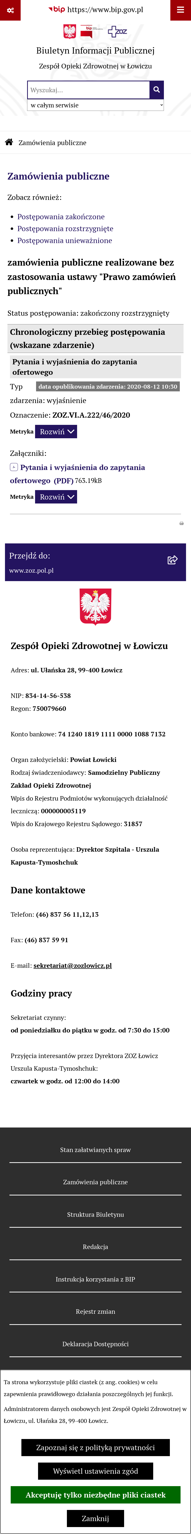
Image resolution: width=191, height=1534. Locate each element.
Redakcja (95, 1247)
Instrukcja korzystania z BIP (95, 1279)
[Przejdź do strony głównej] (95, 50)
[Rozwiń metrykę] (56, 431)
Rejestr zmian (95, 1311)
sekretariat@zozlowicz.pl (73, 965)
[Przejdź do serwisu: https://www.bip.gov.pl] (95, 9)
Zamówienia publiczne (53, 142)
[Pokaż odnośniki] (10, 10)
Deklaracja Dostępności (95, 1344)
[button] (182, 522)
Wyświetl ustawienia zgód (95, 1471)
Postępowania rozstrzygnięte (65, 228)
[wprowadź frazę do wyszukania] (88, 90)
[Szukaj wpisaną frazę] (157, 90)
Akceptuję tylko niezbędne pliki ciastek (96, 1495)
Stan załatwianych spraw (95, 1150)
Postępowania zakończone (61, 216)
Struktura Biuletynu (95, 1214)
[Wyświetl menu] (180, 10)
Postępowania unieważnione (64, 240)
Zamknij (95, 1518)
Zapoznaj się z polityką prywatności (95, 1447)
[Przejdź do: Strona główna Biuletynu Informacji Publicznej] (8, 143)
